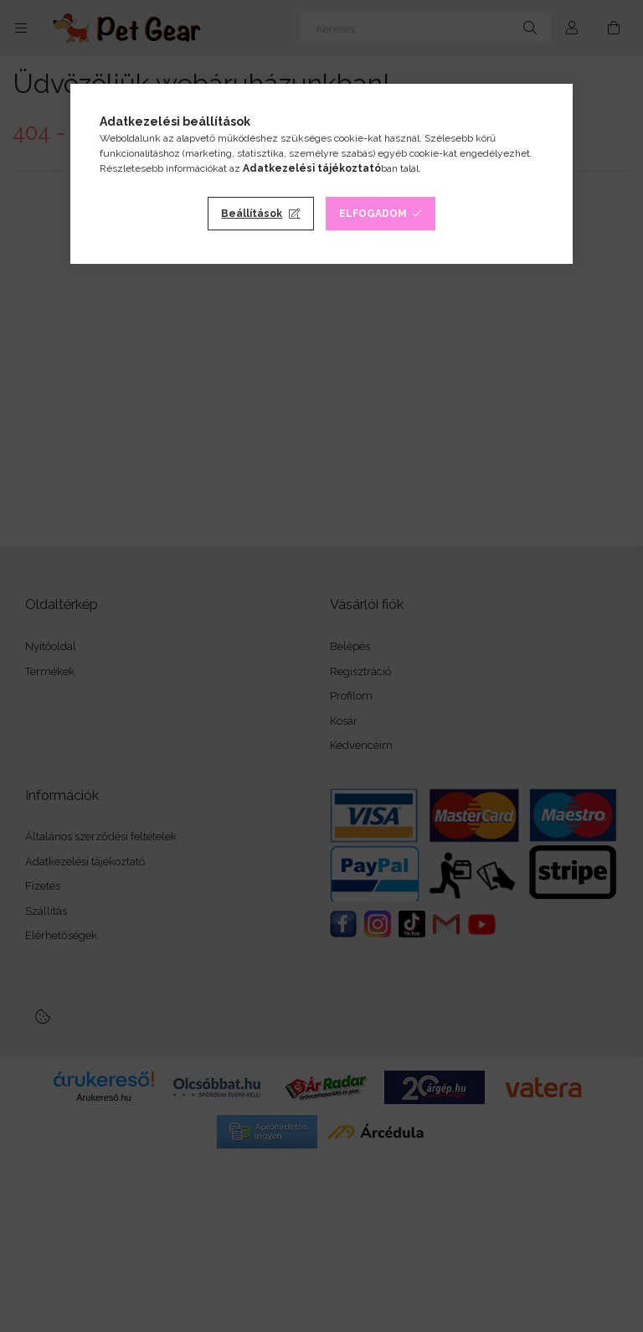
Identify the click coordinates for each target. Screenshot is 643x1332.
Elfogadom (373, 213)
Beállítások (251, 213)
